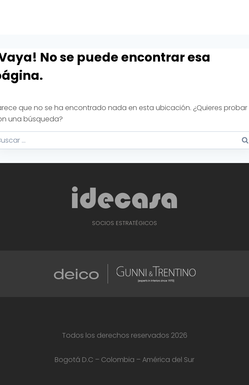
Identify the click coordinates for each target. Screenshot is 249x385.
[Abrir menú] (241, 17)
